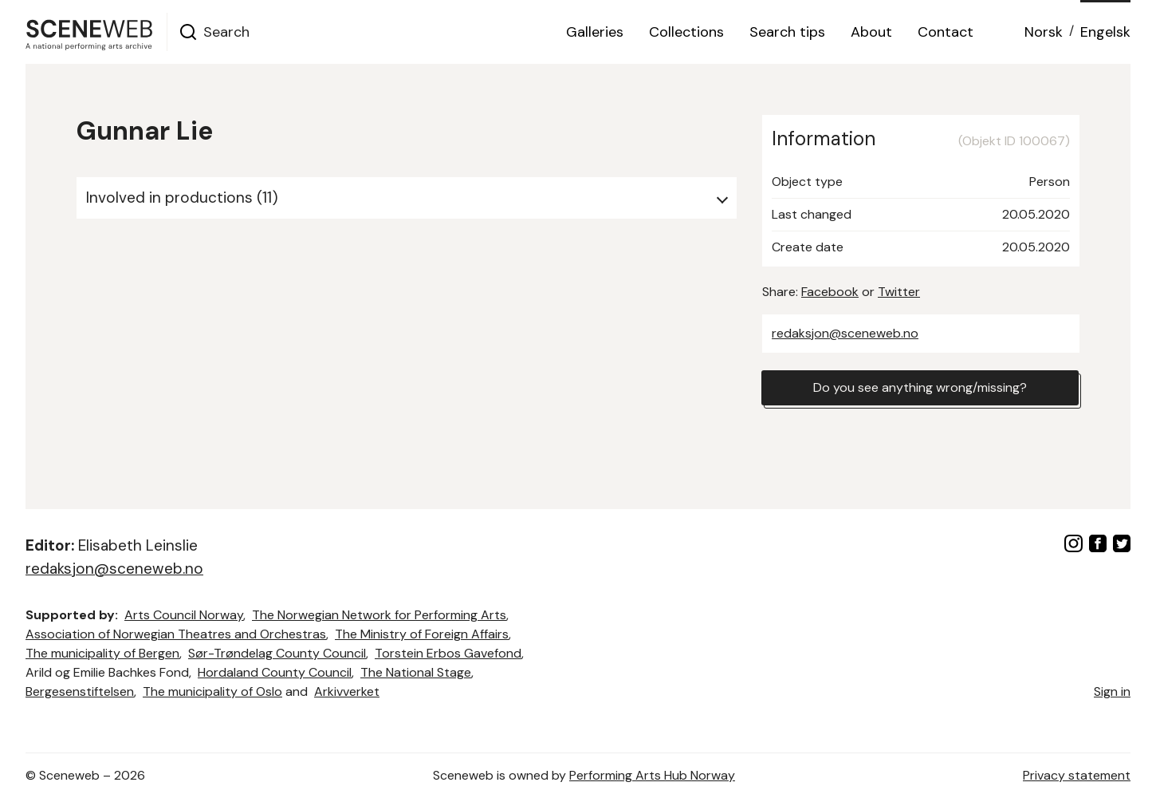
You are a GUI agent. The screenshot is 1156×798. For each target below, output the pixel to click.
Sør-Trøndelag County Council (277, 653)
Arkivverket (346, 691)
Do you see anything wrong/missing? (920, 387)
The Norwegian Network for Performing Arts (379, 614)
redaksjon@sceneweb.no (845, 333)
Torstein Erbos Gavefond (448, 653)
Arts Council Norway (183, 614)
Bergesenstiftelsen (80, 691)
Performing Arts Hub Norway (652, 775)
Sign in (1112, 691)
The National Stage (415, 672)
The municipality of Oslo (212, 691)
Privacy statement (1076, 775)
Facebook (830, 291)
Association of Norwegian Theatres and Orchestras (176, 634)
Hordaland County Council (275, 672)
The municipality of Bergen (102, 653)
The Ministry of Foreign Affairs (422, 634)
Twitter (899, 291)
